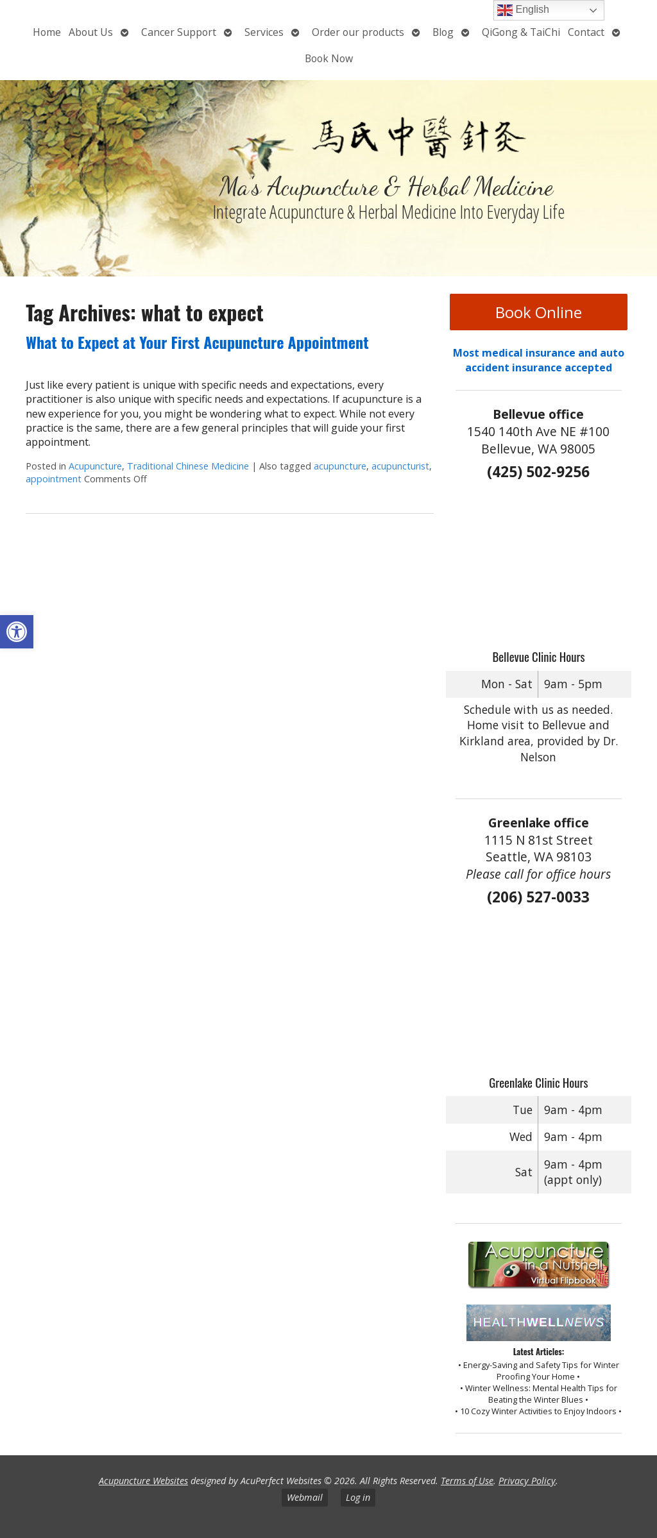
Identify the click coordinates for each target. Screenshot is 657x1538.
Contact (586, 32)
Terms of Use (467, 1481)
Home (47, 32)
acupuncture (340, 466)
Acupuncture (95, 466)
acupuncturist (400, 466)
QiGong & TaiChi (521, 32)
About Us (91, 32)
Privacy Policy (527, 1481)
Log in (358, 1497)
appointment (53, 479)
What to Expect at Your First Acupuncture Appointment (197, 341)
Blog (443, 32)
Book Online (538, 312)
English (523, 10)
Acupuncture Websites (143, 1481)
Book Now (329, 58)
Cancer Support (178, 32)
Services (264, 32)
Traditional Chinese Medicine (188, 466)
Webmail (305, 1497)
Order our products (358, 32)
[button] (16, 631)
